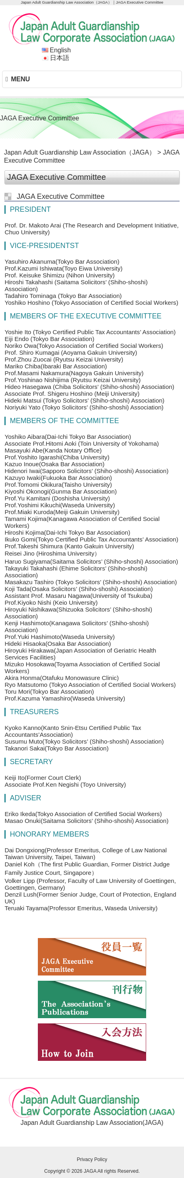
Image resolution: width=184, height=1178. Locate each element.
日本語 (59, 57)
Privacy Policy (92, 1159)
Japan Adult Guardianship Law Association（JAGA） (79, 152)
